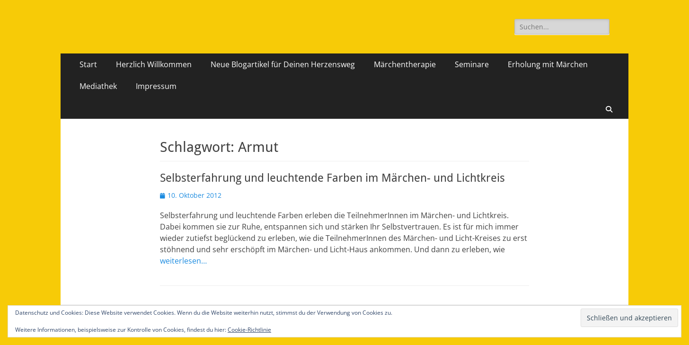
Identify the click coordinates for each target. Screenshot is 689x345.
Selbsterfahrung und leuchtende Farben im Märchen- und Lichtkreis (332, 178)
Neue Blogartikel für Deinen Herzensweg (283, 64)
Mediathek (98, 86)
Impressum (156, 86)
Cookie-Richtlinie (249, 330)
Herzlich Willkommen (154, 64)
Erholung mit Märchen (548, 64)
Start (88, 64)
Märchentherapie (405, 64)
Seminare (472, 64)
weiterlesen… (183, 261)
